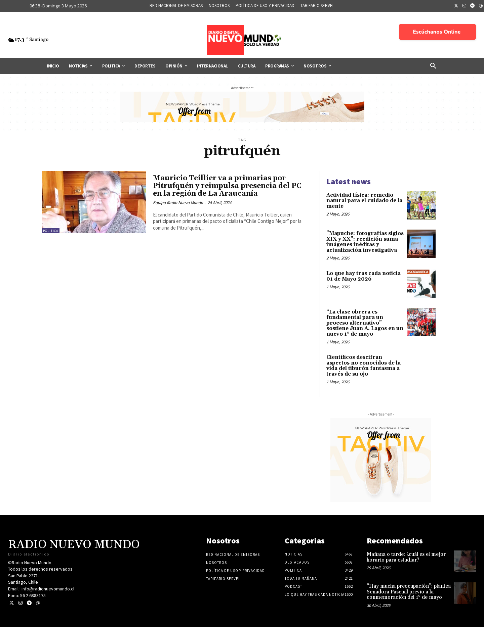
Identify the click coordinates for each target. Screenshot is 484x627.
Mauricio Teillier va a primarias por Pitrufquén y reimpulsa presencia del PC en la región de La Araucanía (227, 186)
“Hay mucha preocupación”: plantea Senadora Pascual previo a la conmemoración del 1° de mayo (409, 591)
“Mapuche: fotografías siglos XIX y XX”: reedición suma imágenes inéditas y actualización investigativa (365, 241)
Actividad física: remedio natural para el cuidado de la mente (364, 200)
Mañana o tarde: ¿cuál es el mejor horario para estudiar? (406, 557)
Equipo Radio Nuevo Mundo (178, 202)
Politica (50, 231)
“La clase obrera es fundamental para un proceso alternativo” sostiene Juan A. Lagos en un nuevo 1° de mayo (364, 323)
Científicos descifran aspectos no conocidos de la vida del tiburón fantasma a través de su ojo (363, 365)
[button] (433, 66)
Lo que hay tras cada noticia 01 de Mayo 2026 (363, 276)
